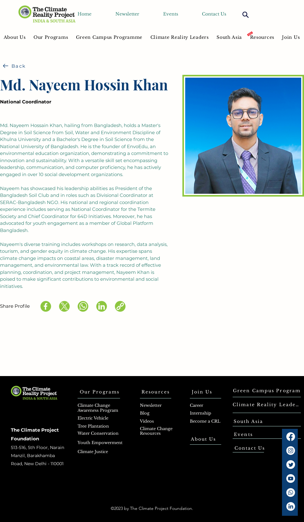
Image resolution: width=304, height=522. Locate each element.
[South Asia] (248, 421)
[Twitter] (290, 464)
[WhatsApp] (83, 306)
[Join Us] (202, 392)
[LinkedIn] (101, 306)
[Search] (245, 14)
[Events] (243, 434)
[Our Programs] (100, 392)
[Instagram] (290, 450)
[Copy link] (120, 306)
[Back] (14, 66)
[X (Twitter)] (64, 306)
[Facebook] (45, 306)
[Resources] (155, 392)
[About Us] (203, 439)
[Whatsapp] (290, 492)
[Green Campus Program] (267, 390)
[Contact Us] (250, 448)
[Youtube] (290, 478)
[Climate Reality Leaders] (267, 404)
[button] (50, 37)
